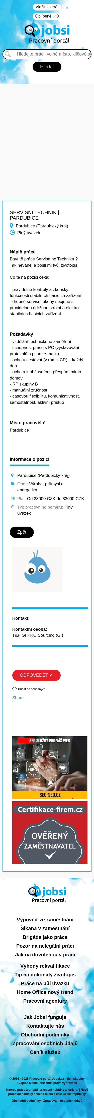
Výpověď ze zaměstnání (45, 919)
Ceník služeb (45, 1052)
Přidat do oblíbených (31, 689)
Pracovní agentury (45, 1001)
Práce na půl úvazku (45, 983)
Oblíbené (47, 16)
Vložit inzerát (47, 7)
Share (18, 697)
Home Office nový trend (45, 992)
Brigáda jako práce (45, 937)
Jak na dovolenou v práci (45, 954)
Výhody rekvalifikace (45, 966)
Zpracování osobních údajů (45, 1043)
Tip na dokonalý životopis (45, 974)
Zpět (21, 532)
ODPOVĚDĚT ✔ (36, 675)
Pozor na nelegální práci (45, 946)
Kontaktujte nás (45, 1026)
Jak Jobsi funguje (45, 1017)
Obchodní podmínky (45, 1034)
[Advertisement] (47, 131)
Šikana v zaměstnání (45, 928)
